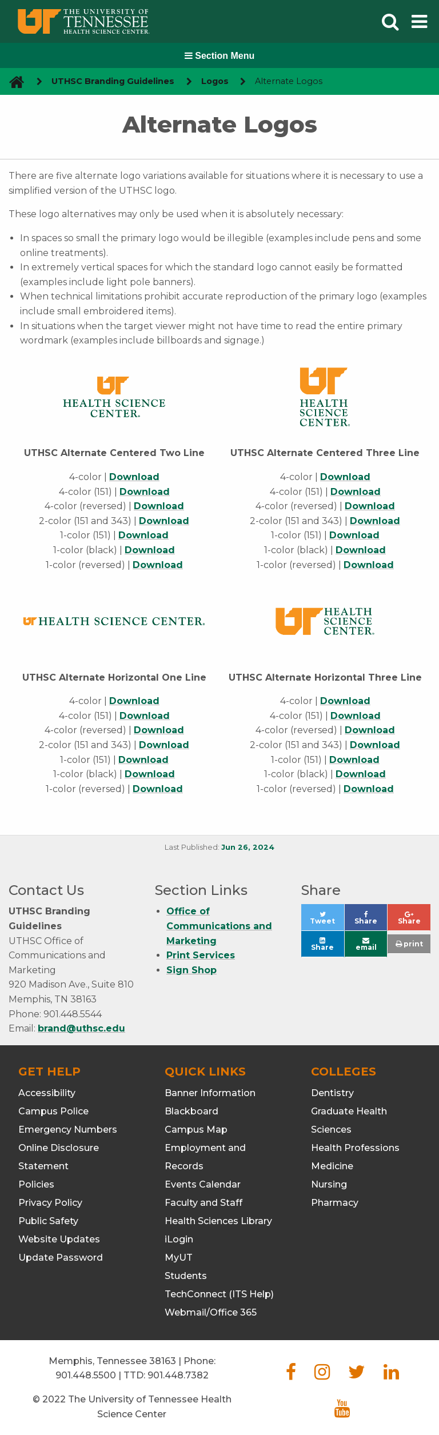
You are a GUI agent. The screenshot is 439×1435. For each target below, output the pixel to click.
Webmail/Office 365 (211, 1312)
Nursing (329, 1184)
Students (186, 1275)
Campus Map (196, 1129)
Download (134, 476)
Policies (36, 1184)
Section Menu (219, 56)
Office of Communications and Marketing (219, 926)
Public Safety (48, 1221)
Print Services (200, 955)
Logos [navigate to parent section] (215, 81)
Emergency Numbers (67, 1129)
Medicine (332, 1166)
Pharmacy (334, 1202)
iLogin (179, 1239)
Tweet (327, 921)
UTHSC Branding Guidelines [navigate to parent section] (112, 81)
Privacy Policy (50, 1202)
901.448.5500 (85, 1375)
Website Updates (59, 1239)
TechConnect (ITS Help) (219, 1294)
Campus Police (53, 1111)
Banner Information (210, 1093)
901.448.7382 (178, 1375)
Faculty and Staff (203, 1202)
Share (370, 921)
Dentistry (332, 1093)
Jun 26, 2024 (247, 847)
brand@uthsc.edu (81, 1028)
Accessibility (46, 1093)
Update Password (60, 1257)
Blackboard (191, 1111)
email (366, 944)
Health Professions (355, 1147)
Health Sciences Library (218, 1221)
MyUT (179, 1257)
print (409, 944)
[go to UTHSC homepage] (12, 81)
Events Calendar (203, 1184)
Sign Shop (191, 970)
